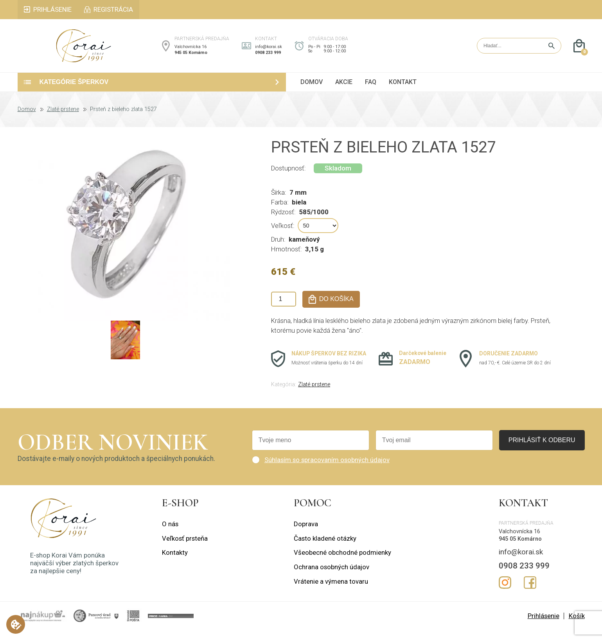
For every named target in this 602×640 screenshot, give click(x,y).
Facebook (530, 592)
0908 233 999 (268, 57)
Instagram (505, 592)
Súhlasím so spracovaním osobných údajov (327, 469)
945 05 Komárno (190, 57)
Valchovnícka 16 (190, 51)
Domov (27, 119)
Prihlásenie (543, 625)
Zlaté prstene (63, 119)
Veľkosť (282, 236)
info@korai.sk (268, 51)
